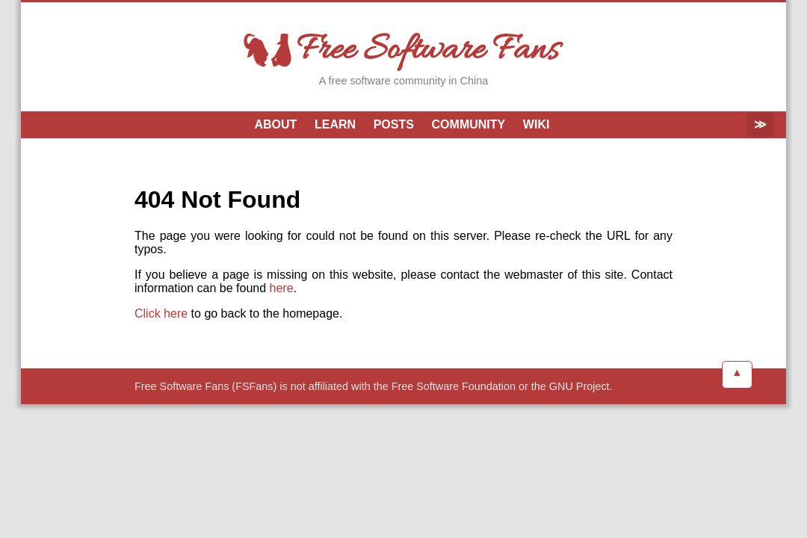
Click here (161, 313)
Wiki (536, 124)
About (275, 124)
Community (469, 124)
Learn (335, 124)
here (282, 288)
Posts (394, 124)
